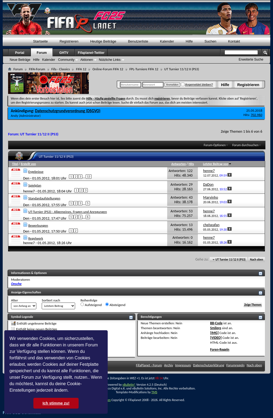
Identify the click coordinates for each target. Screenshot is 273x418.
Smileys (215, 328)
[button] (70, 391)
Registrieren (248, 85)
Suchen (210, 41)
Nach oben (256, 259)
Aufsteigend (91, 305)
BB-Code (216, 323)
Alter (14, 300)
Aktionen (86, 60)
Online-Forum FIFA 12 (107, 69)
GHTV (63, 53)
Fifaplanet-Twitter (91, 53)
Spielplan (34, 185)
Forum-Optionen (215, 145)
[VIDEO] (216, 338)
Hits (191, 164)
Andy (14, 116)
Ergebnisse (35, 172)
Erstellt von (28, 164)
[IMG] (214, 333)
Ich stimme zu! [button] (56, 403)
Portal (19, 53)
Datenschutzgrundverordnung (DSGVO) (67, 110)
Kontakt (234, 41)
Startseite (40, 41)
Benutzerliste (138, 41)
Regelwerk (35, 238)
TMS (154, 392)
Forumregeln (235, 365)
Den (26, 178)
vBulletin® (129, 385)
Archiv (168, 365)
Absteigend (115, 305)
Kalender (167, 41)
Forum (42, 53)
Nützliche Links (110, 60)
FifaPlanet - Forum (149, 365)
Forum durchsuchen (245, 145)
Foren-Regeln (219, 349)
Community (66, 60)
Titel (15, 164)
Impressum (183, 365)
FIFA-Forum (37, 69)
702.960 (256, 115)
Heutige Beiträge (103, 41)
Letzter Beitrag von (217, 164)
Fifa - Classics (60, 69)
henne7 (29, 191)
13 (88, 176)
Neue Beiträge (20, 60)
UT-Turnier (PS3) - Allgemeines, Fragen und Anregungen (67, 212)
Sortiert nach (51, 300)
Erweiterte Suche (251, 59)
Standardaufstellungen (44, 198)
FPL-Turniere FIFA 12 (144, 69)
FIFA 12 (81, 69)
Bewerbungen (38, 225)
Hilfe (225, 85)
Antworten (178, 164)
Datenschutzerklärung (208, 365)
